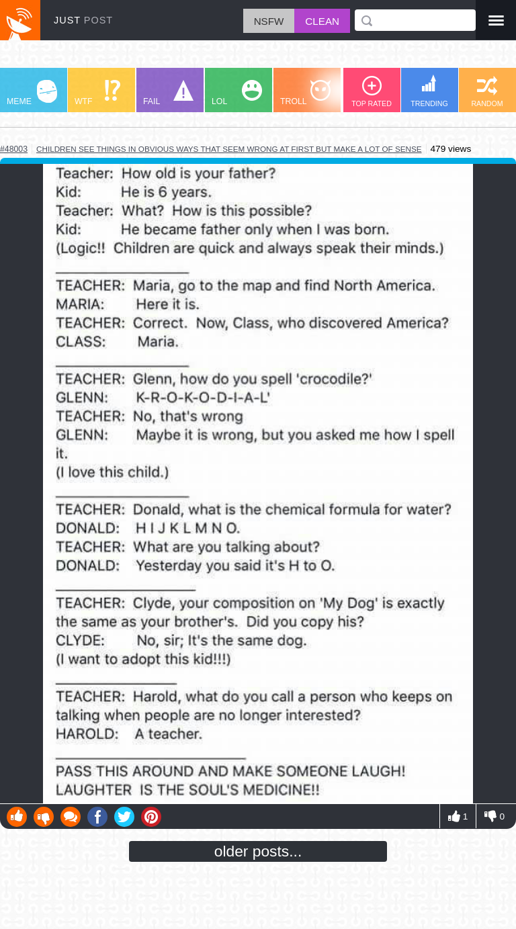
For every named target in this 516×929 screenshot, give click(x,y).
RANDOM (487, 91)
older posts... (258, 851)
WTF (97, 93)
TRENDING (429, 91)
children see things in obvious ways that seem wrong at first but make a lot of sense (228, 148)
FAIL (168, 93)
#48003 (14, 149)
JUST (83, 20)
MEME (32, 93)
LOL (237, 93)
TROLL (305, 93)
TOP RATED (371, 91)
